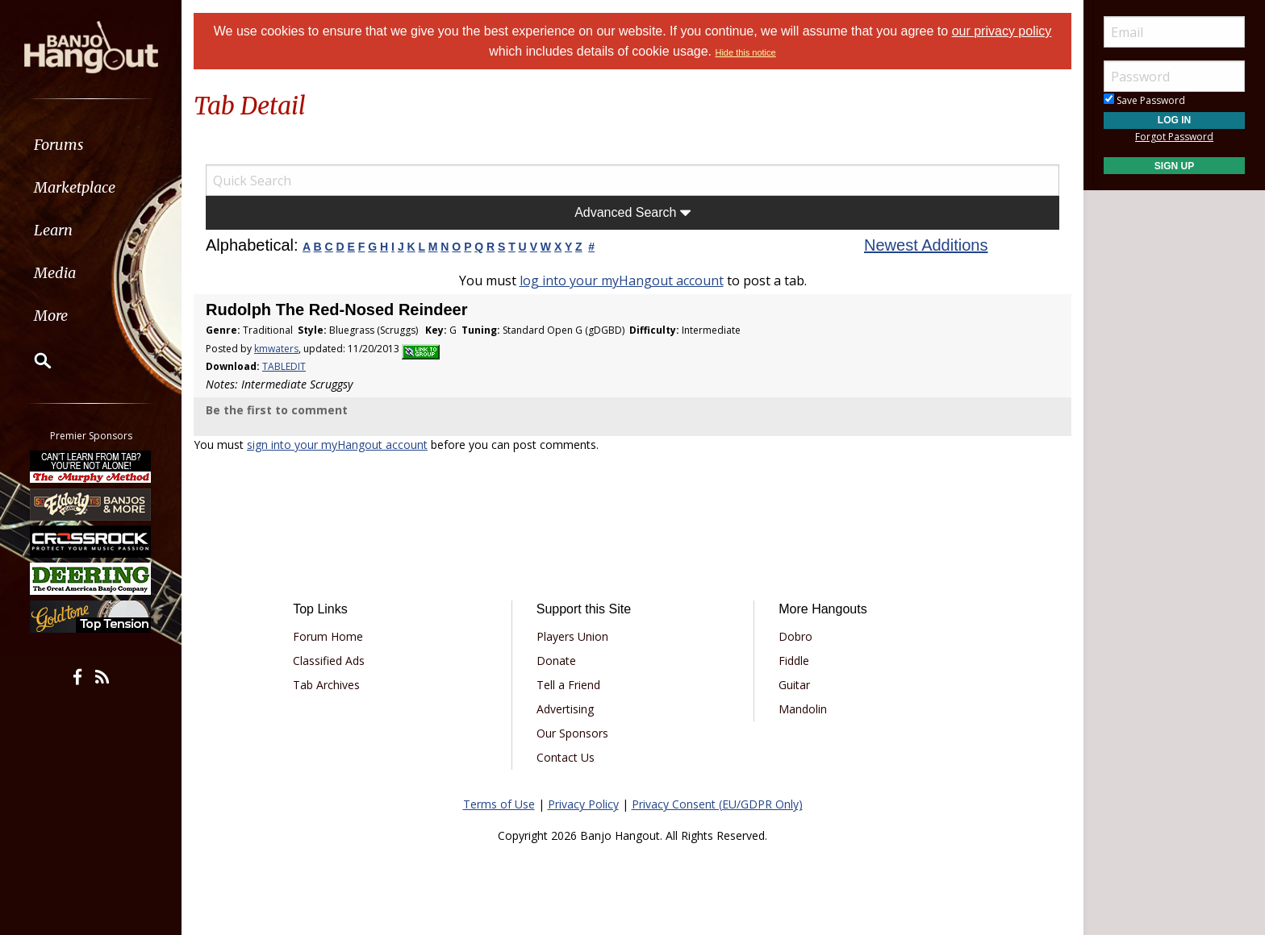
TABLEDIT (284, 366)
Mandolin (803, 709)
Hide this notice (745, 52)
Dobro (795, 636)
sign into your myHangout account (337, 444)
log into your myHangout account (622, 280)
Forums (59, 144)
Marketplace (74, 187)
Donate (556, 660)
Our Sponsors (572, 733)
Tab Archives (326, 684)
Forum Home (328, 636)
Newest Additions (925, 245)
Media (55, 273)
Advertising (565, 709)
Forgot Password (1174, 136)
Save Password (1144, 100)
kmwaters (276, 348)
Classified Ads (329, 660)
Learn (53, 230)
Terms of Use (499, 804)
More (51, 315)
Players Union (572, 636)
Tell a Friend (568, 684)
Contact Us (565, 757)
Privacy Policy (583, 804)
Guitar (794, 684)
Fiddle (794, 660)
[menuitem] (91, 144)
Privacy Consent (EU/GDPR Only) (717, 804)
